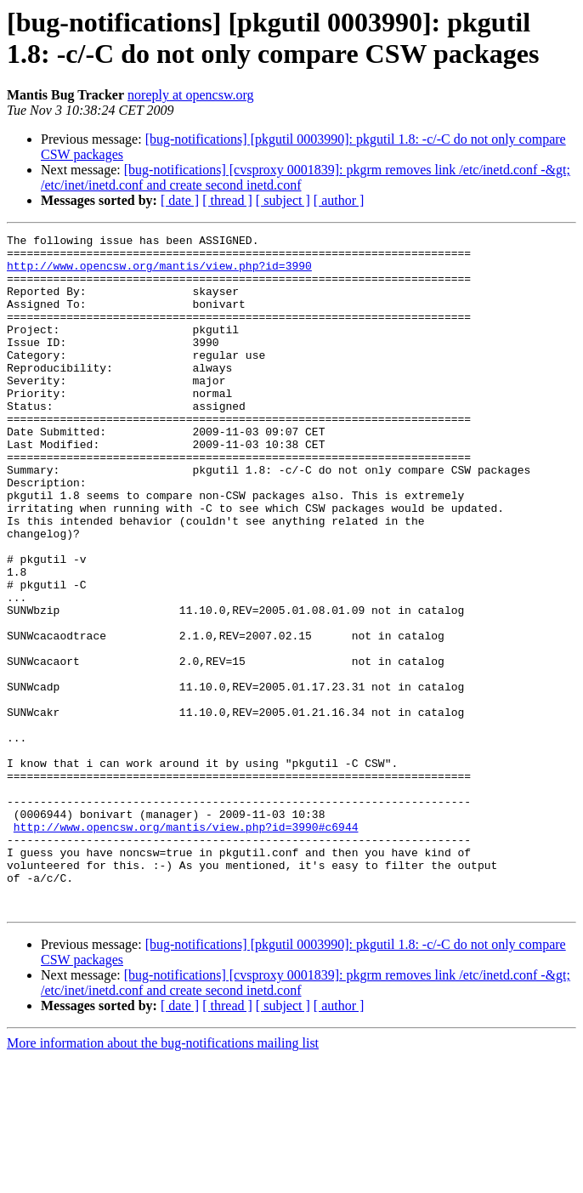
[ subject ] (283, 200)
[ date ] (180, 200)
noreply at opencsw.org (190, 95)
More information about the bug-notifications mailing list (163, 1178)
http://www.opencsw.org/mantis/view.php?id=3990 (159, 273)
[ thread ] (227, 200)
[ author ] (339, 200)
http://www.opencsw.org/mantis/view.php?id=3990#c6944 (186, 946)
